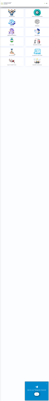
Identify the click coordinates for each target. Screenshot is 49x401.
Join (37, 394)
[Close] (46, 383)
